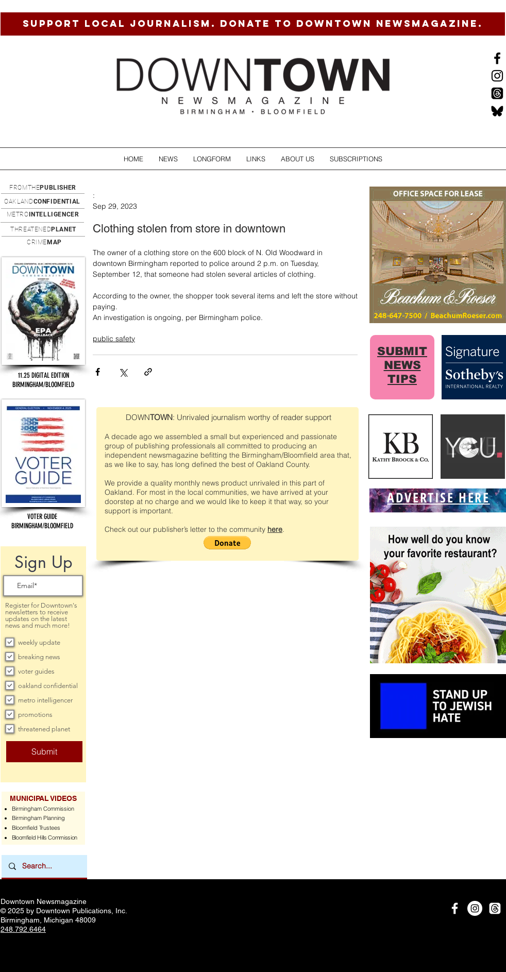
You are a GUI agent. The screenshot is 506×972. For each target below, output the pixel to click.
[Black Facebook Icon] (497, 58)
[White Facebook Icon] (454, 908)
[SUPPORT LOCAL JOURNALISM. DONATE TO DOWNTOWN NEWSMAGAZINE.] (253, 24)
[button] (168, 159)
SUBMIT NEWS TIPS (402, 365)
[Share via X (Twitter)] (123, 372)
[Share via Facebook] (98, 372)
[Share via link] (148, 372)
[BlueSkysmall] (497, 111)
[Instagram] (497, 75)
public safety (114, 338)
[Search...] (43, 866)
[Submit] (44, 751)
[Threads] (497, 93)
